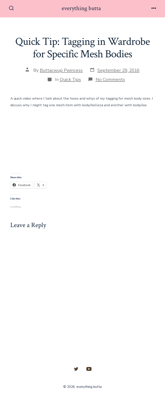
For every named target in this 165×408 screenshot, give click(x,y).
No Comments (110, 79)
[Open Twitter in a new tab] (76, 369)
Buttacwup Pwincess (61, 70)
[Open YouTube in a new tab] (89, 369)
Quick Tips (70, 79)
